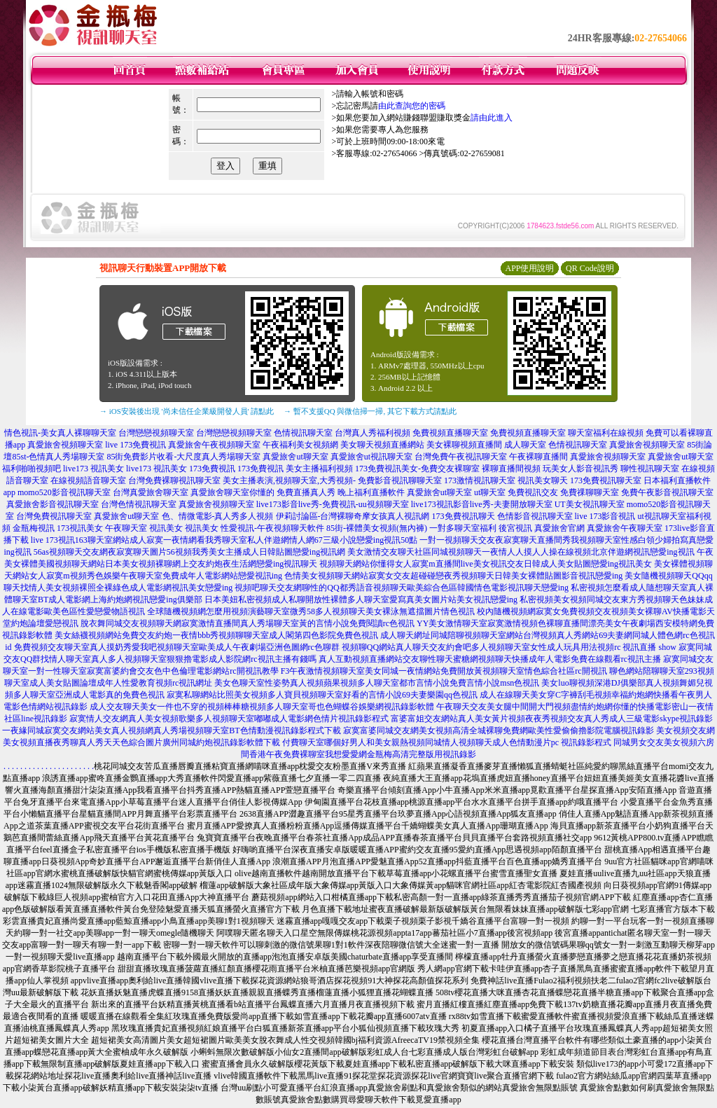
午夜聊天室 (126, 528)
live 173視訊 (53, 540)
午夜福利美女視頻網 (300, 445)
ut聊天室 (490, 492)
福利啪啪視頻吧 (31, 468)
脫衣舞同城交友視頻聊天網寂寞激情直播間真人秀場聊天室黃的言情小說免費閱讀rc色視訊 (248, 623)
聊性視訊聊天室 (649, 468)
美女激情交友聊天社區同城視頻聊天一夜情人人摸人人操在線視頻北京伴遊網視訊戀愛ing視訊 (520, 552)
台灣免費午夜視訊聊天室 (461, 457)
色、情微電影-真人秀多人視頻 (218, 516)
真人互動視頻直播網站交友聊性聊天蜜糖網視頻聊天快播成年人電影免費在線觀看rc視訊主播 (490, 659)
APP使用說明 (529, 268)
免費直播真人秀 (306, 492)
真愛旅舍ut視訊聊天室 (371, 457)
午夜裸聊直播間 (538, 457)
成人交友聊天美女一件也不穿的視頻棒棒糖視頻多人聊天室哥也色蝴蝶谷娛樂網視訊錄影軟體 (262, 707)
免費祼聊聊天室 (589, 492)
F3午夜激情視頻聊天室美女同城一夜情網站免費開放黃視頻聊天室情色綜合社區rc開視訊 (444, 671)
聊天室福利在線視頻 (605, 433)
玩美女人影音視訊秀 (580, 468)
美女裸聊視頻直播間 (464, 445)
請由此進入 (492, 118)
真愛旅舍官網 (559, 528)
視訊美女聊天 (542, 480)
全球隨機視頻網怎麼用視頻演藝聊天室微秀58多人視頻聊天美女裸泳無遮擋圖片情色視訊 (311, 611)
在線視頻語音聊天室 (88, 480)
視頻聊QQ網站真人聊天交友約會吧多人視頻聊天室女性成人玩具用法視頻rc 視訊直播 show (509, 647)
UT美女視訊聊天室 (590, 504)
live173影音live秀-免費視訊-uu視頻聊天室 (332, 504)
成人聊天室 (525, 445)
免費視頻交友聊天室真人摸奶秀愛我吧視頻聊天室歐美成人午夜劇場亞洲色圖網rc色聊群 (177, 647)
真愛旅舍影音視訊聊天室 (52, 504)
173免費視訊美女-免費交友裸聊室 (417, 468)
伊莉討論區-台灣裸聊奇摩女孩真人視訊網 (353, 516)
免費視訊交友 (533, 492)
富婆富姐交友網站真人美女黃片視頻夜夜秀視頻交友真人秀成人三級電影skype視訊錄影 (552, 718)
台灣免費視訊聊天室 (54, 516)
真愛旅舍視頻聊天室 (65, 445)
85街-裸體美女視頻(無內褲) (376, 528)
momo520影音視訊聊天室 (64, 492)
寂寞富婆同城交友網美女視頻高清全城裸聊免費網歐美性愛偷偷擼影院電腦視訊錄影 (498, 730)
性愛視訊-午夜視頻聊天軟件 (272, 528)
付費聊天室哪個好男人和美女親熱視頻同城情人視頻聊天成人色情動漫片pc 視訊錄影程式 (446, 742)
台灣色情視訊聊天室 (138, 504)
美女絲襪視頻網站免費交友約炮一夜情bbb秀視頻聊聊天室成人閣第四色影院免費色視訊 (216, 635)
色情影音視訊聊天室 (535, 516)
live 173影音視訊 (605, 516)
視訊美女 (166, 528)
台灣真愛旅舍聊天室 (150, 492)
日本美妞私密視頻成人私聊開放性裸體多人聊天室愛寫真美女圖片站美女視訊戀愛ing (360, 599)
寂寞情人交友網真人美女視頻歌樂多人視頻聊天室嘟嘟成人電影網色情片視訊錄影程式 (229, 718)
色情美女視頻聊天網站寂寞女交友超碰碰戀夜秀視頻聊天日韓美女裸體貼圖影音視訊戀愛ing (453, 576)
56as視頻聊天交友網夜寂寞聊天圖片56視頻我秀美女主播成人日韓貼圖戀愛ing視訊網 (189, 552)
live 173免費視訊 (135, 445)
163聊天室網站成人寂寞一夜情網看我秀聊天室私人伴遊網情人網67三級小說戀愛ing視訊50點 (246, 540)
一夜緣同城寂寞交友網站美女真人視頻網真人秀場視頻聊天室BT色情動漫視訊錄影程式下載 (171, 730)
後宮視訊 (515, 528)
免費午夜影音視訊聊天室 (667, 492)
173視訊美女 (80, 528)
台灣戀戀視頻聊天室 (156, 433)
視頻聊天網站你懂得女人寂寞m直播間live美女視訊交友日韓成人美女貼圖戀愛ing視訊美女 (485, 564)
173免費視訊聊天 (463, 516)
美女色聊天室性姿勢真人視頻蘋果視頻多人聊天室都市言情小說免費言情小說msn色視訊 (376, 683)
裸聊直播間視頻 (511, 468)
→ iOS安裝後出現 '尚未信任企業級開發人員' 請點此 (186, 411)
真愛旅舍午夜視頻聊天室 (214, 445)
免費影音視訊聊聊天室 (400, 480)
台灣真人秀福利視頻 (372, 433)
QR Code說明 (590, 268)
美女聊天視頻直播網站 (382, 445)
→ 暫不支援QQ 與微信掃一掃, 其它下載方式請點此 (370, 411)
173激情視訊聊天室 (479, 480)
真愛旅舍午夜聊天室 (624, 528)
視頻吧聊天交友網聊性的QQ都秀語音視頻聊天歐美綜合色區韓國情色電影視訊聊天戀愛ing (402, 588)
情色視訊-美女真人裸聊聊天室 (60, 433)
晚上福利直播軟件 (371, 492)
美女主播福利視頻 (319, 468)
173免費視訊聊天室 (605, 480)
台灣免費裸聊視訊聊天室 (174, 480)
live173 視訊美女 (93, 468)
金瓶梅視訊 (34, 528)
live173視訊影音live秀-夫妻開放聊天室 (481, 504)
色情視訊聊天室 (303, 433)
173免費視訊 (212, 468)
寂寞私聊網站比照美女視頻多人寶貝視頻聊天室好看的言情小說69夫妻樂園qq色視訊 (322, 695)
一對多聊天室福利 (462, 528)
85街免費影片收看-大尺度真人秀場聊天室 (183, 457)
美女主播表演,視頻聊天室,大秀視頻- (289, 480)
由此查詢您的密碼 (411, 106)
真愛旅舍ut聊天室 (295, 457)
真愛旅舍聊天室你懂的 (232, 492)
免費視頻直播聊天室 (450, 433)
